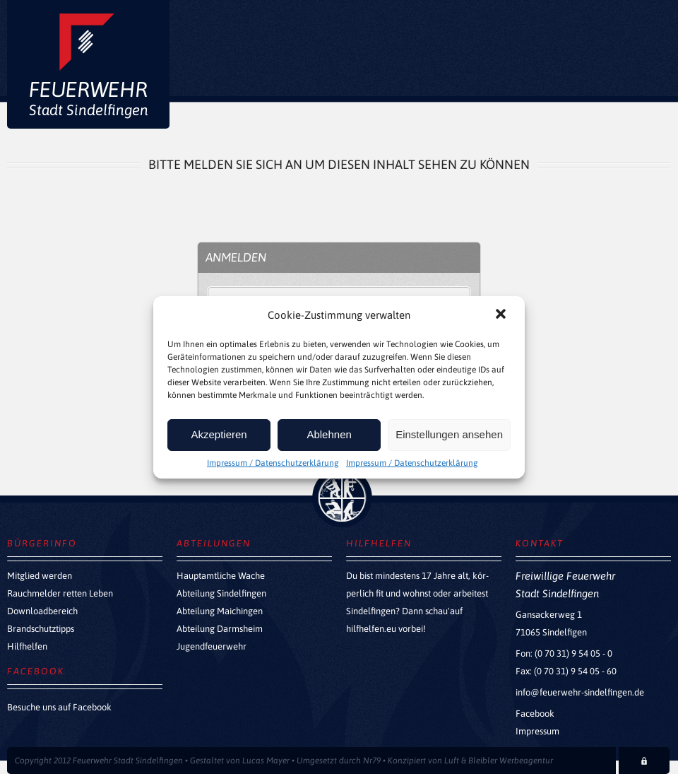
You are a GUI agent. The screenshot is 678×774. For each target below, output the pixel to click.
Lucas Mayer (266, 761)
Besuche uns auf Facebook (59, 707)
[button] (502, 315)
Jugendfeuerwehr (211, 646)
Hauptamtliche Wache (221, 575)
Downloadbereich (42, 611)
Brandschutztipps (40, 628)
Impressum (537, 731)
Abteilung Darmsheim (220, 628)
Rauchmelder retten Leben (60, 593)
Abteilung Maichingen (220, 611)
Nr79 (372, 761)
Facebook (535, 713)
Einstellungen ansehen (449, 434)
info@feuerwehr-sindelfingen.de (580, 692)
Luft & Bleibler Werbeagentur (498, 761)
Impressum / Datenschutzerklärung (273, 463)
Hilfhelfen (27, 646)
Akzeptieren (218, 434)
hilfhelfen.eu (371, 628)
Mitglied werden (39, 575)
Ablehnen (329, 434)
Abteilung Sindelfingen (221, 593)
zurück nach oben (342, 497)
